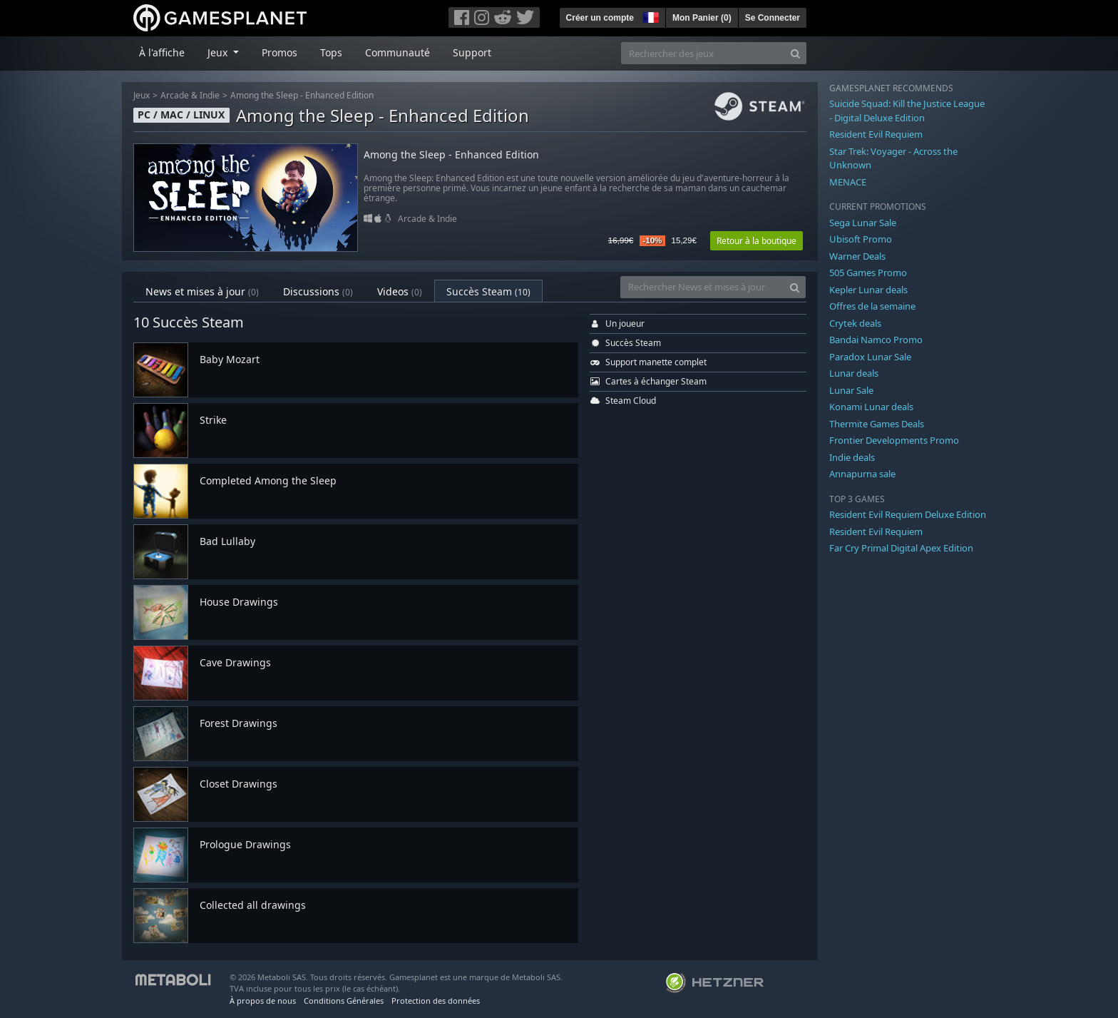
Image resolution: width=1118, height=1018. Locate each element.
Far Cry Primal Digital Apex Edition (901, 547)
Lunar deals (853, 373)
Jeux (141, 95)
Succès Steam (488, 291)
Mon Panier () (702, 18)
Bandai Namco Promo (876, 339)
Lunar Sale (851, 390)
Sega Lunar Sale (862, 222)
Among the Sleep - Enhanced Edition (302, 95)
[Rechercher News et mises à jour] (702, 287)
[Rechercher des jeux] (703, 53)
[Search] (795, 53)
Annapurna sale (862, 473)
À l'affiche (162, 52)
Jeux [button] (218, 52)
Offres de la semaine (872, 306)
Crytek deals (855, 323)
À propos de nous (263, 1000)
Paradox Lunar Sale (870, 356)
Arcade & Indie (190, 95)
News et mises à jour (202, 291)
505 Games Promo (868, 272)
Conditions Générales (344, 1000)
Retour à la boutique (756, 241)
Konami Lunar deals (871, 406)
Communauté (397, 52)
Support (472, 52)
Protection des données (435, 1000)
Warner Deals (857, 256)
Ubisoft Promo (860, 239)
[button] (649, 16)
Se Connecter (772, 18)
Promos (279, 52)
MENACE (847, 181)
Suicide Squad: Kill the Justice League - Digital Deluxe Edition (907, 110)
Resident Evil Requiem (876, 134)
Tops (331, 52)
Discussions (318, 291)
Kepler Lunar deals (868, 289)
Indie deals (852, 457)
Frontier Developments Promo (894, 440)
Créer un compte (600, 18)
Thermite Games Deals (876, 423)
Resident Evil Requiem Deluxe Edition (907, 514)
